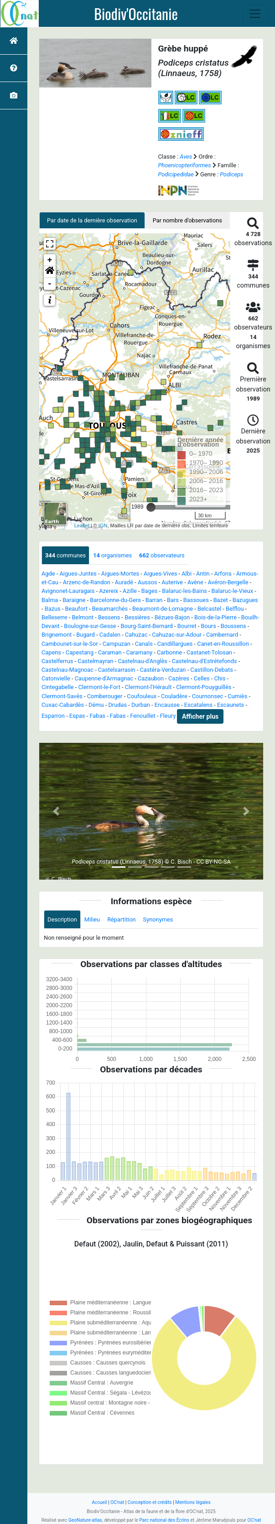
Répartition (121, 919)
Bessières (137, 617)
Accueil (99, 1502)
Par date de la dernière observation (92, 220)
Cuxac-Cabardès (63, 704)
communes (65, 555)
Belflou (235, 608)
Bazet (220, 600)
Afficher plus (200, 716)
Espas (77, 716)
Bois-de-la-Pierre (215, 617)
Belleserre (54, 617)
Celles (202, 678)
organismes (112, 555)
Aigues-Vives (160, 573)
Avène (195, 582)
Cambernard (222, 634)
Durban (140, 704)
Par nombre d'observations (187, 220)
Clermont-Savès (62, 696)
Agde (48, 573)
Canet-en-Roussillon (223, 643)
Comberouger (105, 696)
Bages (149, 590)
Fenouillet (142, 716)
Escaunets (230, 704)
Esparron (53, 716)
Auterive (172, 582)
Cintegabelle (58, 687)
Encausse (167, 704)
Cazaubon (151, 678)
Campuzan (116, 643)
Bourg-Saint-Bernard (147, 626)
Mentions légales (193, 1502)
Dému (96, 704)
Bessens (109, 617)
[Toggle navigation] (255, 14)
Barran (153, 600)
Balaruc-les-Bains (184, 590)
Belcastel (209, 608)
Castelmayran (95, 661)
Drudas (117, 704)
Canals (144, 643)
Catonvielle (56, 678)
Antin (203, 573)
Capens (51, 652)
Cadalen (109, 634)
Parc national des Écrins (164, 1520)
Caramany (139, 652)
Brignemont (57, 634)
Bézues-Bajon (172, 617)
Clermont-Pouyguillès (203, 687)
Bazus (53, 608)
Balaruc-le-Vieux (232, 590)
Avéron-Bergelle (228, 582)
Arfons (223, 573)
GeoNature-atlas (85, 1520)
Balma (50, 600)
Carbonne (169, 652)
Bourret (187, 626)
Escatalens (198, 704)
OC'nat (117, 1502)
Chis (219, 678)
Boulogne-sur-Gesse (90, 626)
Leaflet (81, 525)
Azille (130, 590)
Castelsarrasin (116, 669)
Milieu (92, 919)
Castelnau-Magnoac (67, 669)
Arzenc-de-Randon (86, 582)
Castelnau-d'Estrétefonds (204, 661)
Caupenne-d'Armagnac (104, 678)
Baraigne (73, 600)
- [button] (49, 283)
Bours (208, 626)
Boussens (233, 626)
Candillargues (175, 643)
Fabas (97, 716)
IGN (103, 525)
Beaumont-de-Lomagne (162, 608)
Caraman (110, 652)
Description (62, 919)
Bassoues (196, 600)
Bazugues (245, 600)
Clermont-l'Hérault (148, 687)
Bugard (85, 634)
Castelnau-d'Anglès (142, 661)
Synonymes (158, 919)
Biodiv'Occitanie (136, 14)
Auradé (124, 582)
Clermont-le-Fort (99, 687)
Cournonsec (207, 696)
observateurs (162, 555)
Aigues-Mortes (120, 573)
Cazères (178, 678)
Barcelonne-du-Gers (115, 600)
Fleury (168, 716)
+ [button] (49, 260)
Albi (187, 573)
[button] (50, 272)
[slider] (151, 507)
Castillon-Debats (211, 669)
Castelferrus (57, 661)
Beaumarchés (110, 608)
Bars (173, 600)
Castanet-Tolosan (209, 652)
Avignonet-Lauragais (68, 590)
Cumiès (237, 696)
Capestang (79, 652)
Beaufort (76, 608)
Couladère (174, 696)
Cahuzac (136, 634)
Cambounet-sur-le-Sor (70, 643)
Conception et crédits (150, 1502)
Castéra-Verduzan (163, 669)
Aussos (147, 582)
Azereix (108, 590)
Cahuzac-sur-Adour (177, 634)
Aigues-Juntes (77, 573)
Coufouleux (141, 696)
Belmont (82, 617)
